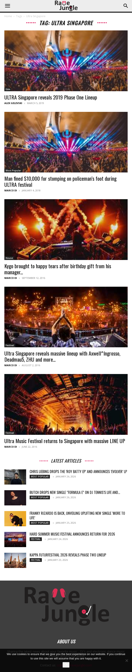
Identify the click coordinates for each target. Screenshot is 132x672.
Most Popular (13, 170)
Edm (8, 89)
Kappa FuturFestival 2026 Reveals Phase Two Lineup (68, 555)
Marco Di (10, 190)
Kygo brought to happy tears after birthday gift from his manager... (57, 269)
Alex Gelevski (13, 103)
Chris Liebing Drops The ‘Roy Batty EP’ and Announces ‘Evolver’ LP (78, 471)
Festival (10, 345)
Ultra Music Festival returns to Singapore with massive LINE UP (64, 441)
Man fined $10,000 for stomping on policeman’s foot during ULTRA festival (60, 181)
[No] (126, 660)
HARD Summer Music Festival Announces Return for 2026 (72, 534)
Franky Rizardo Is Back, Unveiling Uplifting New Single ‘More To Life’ (77, 515)
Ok (66, 664)
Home (8, 16)
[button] (7, 6)
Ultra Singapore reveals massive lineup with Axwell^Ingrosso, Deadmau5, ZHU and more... (62, 356)
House (9, 258)
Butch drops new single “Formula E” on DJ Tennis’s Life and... (75, 492)
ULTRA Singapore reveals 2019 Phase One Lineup (50, 97)
